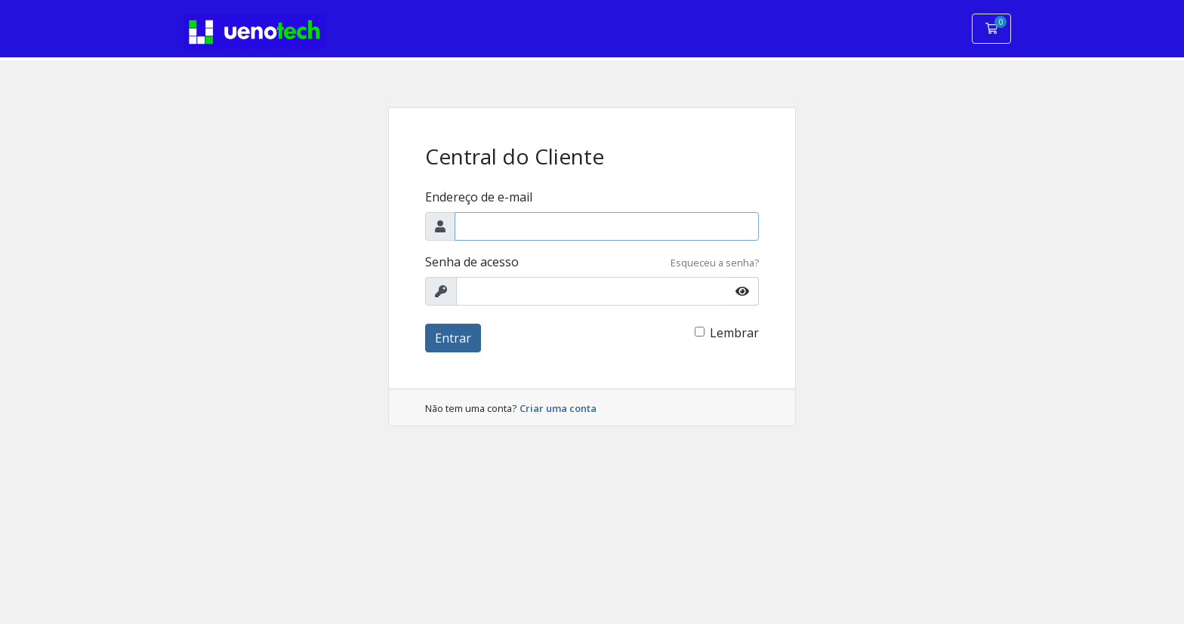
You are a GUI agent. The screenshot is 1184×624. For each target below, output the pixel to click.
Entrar (453, 338)
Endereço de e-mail (478, 197)
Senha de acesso (472, 262)
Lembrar (734, 332)
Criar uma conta (558, 408)
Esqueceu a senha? (715, 262)
